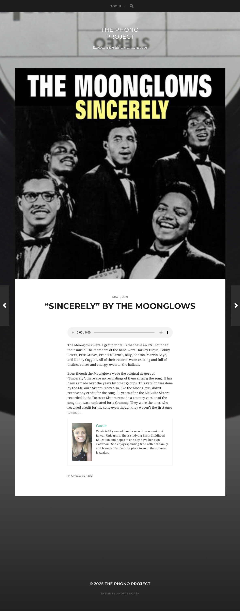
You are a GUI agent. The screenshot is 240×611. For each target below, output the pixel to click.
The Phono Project (120, 33)
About (116, 6)
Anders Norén (128, 593)
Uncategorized (82, 475)
